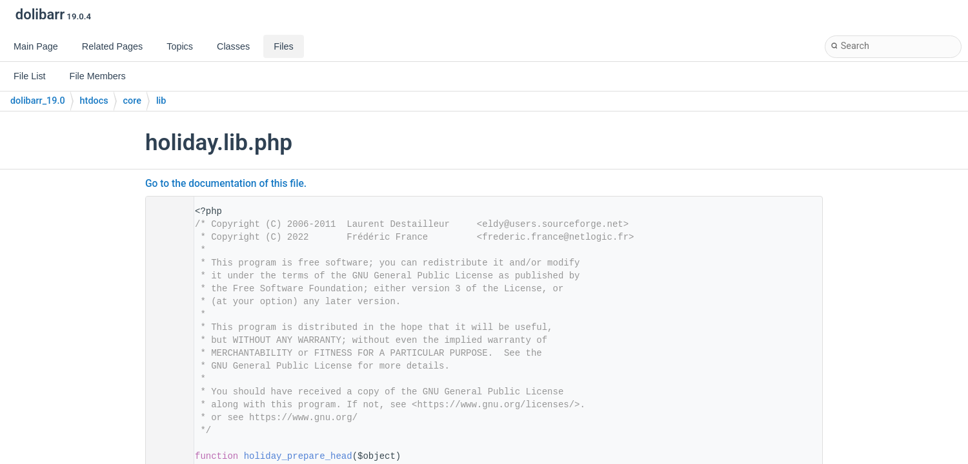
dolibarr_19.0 (37, 100)
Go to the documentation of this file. (226, 183)
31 (165, 456)
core (132, 100)
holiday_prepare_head (298, 456)
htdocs (94, 100)
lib (161, 100)
